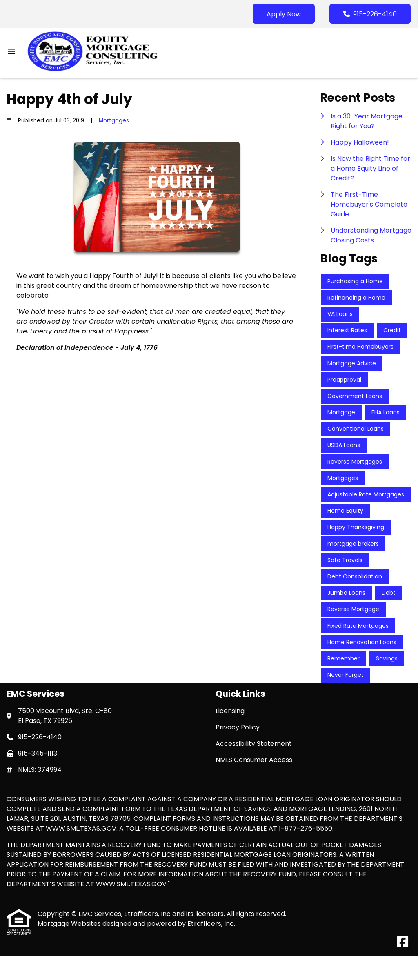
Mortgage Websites (70, 923)
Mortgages (114, 121)
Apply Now (284, 14)
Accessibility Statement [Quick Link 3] (254, 743)
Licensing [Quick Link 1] (230, 711)
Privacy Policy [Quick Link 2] (238, 727)
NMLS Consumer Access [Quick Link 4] (254, 760)
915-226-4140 (370, 14)
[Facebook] (402, 942)
